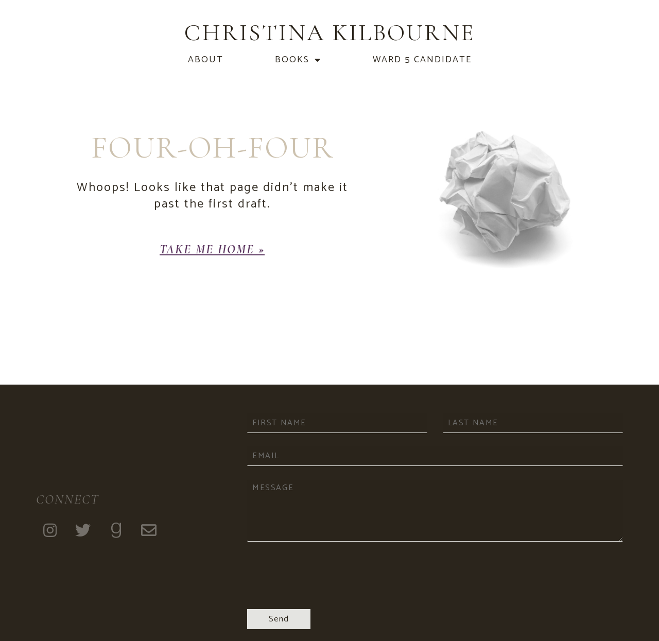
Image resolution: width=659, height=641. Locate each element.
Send (279, 619)
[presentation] (325, 592)
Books (298, 59)
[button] (212, 249)
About (205, 59)
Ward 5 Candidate (422, 59)
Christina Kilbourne (329, 32)
